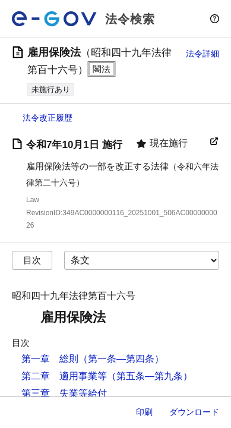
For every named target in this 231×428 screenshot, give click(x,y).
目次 (32, 260)
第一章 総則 (49, 359)
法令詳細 (202, 53)
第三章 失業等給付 (64, 393)
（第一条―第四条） (121, 359)
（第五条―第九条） (149, 376)
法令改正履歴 (47, 117)
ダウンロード (194, 412)
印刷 (144, 412)
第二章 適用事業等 (64, 376)
